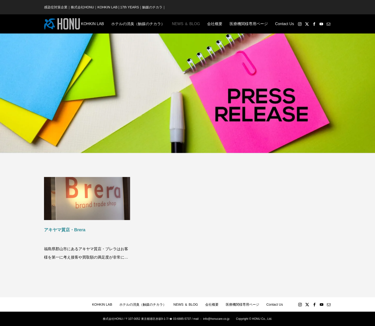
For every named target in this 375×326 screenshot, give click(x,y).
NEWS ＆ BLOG (186, 24)
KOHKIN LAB (92, 24)
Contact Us (284, 24)
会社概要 (214, 24)
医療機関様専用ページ (249, 24)
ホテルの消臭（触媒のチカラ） (138, 24)
